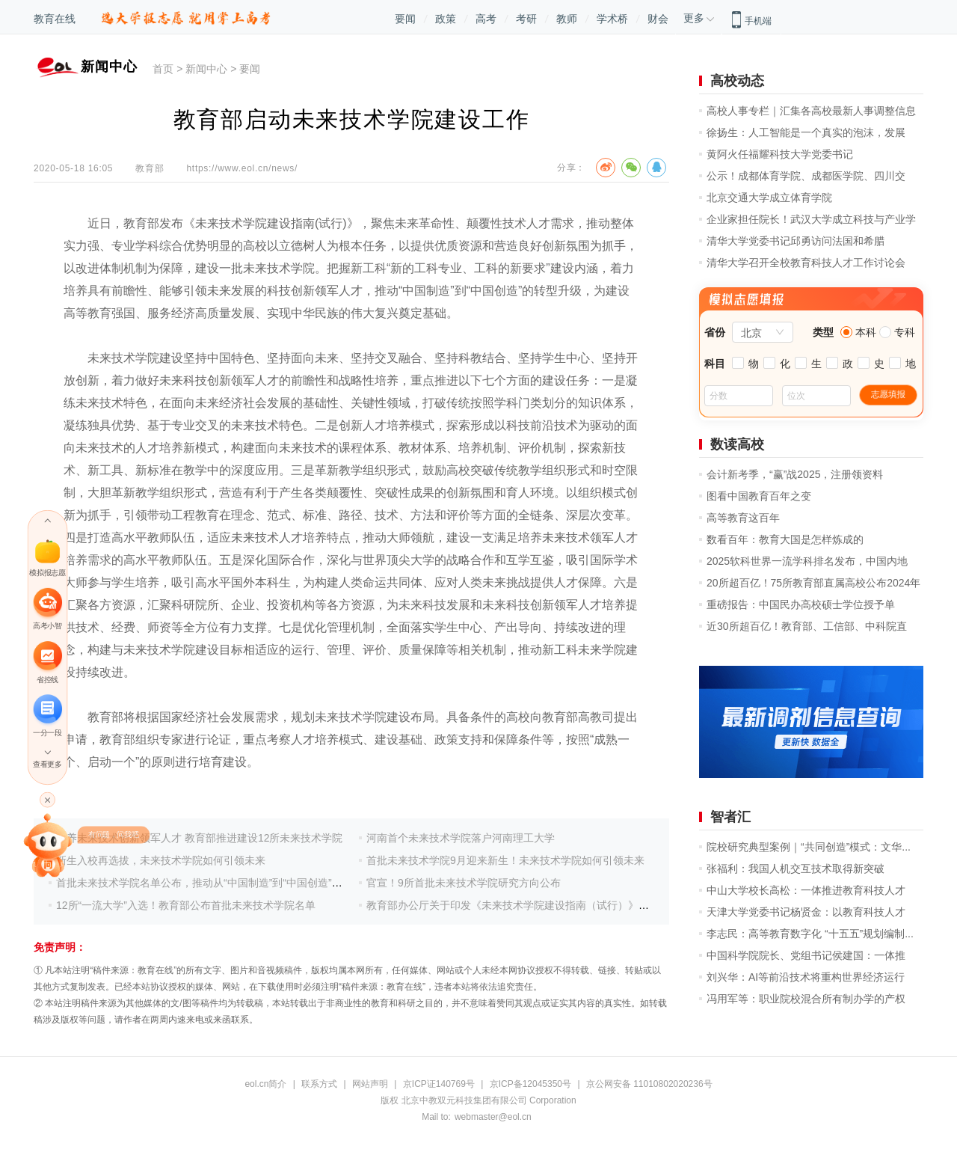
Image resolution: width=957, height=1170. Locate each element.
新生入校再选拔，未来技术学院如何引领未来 (160, 860)
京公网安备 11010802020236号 (649, 1084)
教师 (566, 19)
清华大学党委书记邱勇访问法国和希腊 (795, 241)
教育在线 (55, 19)
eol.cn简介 (265, 1084)
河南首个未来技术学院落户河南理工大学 (460, 838)
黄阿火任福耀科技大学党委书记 (780, 154)
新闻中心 (206, 69)
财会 (657, 19)
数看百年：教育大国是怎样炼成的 (785, 539)
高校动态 (737, 80)
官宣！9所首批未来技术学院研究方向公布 (463, 883)
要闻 (405, 19)
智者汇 (730, 816)
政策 (445, 19)
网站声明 (370, 1084)
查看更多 (47, 764)
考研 (526, 19)
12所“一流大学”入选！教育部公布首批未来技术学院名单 (186, 905)
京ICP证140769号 (439, 1084)
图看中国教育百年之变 (759, 496)
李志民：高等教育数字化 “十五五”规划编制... (810, 934)
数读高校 (737, 444)
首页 (163, 69)
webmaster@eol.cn (493, 1117)
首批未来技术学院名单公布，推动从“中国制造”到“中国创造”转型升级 (215, 883)
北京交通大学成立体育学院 (769, 197)
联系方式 (319, 1084)
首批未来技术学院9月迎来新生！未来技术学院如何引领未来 (505, 860)
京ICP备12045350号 (530, 1084)
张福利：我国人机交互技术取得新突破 (795, 869)
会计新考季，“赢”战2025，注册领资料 (795, 474)
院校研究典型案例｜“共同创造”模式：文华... (809, 847)
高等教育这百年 (743, 518)
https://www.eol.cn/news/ (242, 168)
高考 (486, 19)
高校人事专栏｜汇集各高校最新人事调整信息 (811, 111)
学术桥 (612, 19)
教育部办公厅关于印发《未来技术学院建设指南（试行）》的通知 (518, 905)
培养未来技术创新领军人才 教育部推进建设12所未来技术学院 (199, 838)
